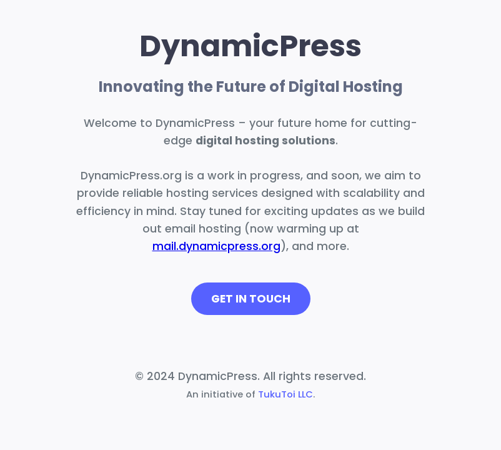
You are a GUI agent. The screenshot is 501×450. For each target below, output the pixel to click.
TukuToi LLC (285, 394)
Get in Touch (250, 298)
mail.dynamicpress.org (216, 246)
